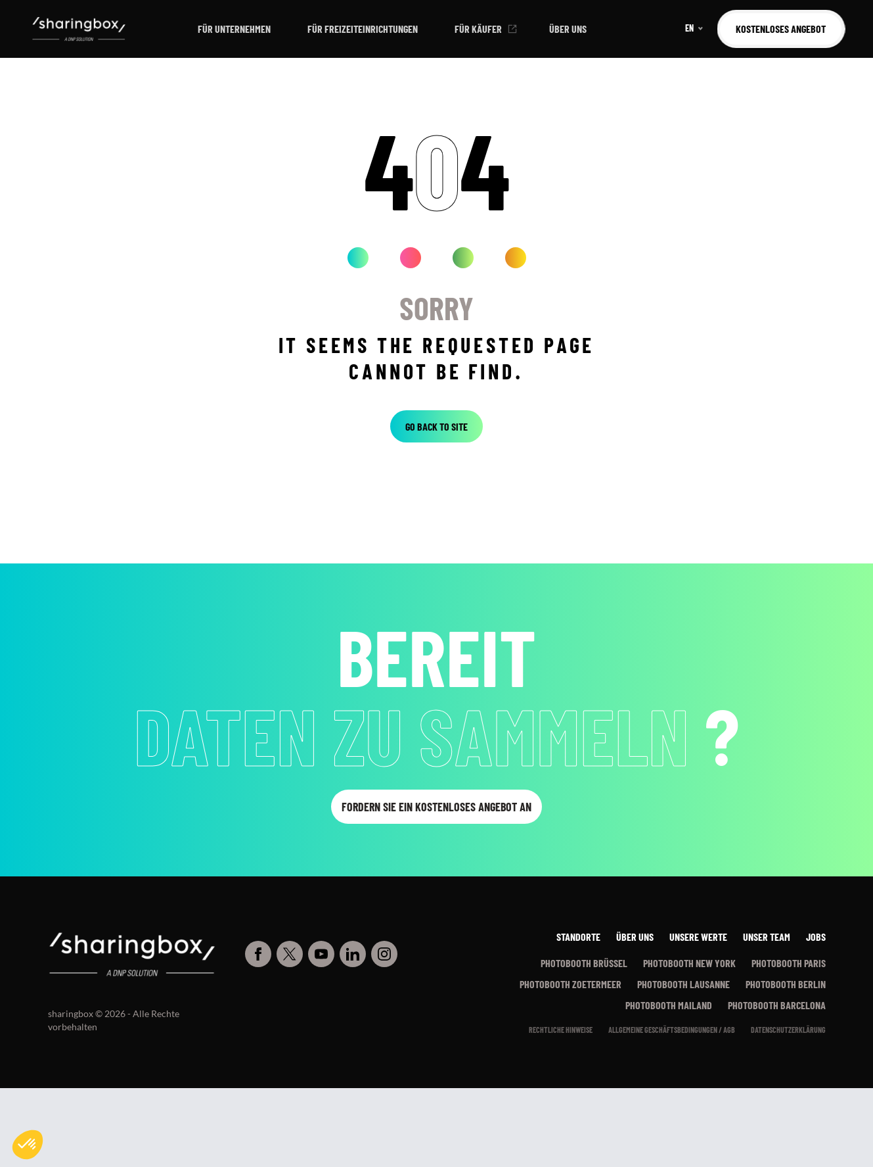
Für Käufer (478, 28)
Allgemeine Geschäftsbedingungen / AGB (671, 1029)
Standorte (578, 936)
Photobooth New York (689, 963)
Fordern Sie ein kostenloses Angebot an (436, 806)
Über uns (568, 28)
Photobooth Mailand (668, 1005)
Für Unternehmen (234, 28)
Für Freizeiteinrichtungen (362, 28)
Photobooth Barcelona (777, 1005)
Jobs (816, 936)
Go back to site (436, 426)
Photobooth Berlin (786, 984)
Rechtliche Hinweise (561, 1029)
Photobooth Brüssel (584, 963)
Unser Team (766, 936)
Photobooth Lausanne (683, 984)
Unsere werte (698, 936)
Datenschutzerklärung (788, 1029)
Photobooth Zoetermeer (570, 984)
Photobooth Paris (788, 963)
